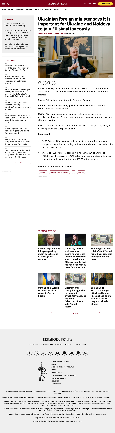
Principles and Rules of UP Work (63, 375)
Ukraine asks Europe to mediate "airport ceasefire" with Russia (48, 291)
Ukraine (81, 172)
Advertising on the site (60, 361)
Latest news (10, 60)
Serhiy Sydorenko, (46, 33)
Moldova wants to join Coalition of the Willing (14, 24)
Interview (29, 10)
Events (53, 364)
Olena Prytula (75, 414)
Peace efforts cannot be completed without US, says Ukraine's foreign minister (17, 141)
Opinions (20, 10)
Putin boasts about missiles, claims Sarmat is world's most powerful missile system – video (18, 119)
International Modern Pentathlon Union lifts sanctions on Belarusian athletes (16, 79)
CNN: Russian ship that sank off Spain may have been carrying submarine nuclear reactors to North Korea (17, 153)
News (4, 10)
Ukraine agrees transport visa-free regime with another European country (18, 131)
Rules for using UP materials (62, 367)
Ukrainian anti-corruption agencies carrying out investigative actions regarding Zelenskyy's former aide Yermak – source (75, 297)
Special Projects (52, 10)
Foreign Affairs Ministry (59, 172)
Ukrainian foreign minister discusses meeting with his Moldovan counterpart (16, 46)
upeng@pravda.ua (99, 414)
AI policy (54, 370)
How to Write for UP (59, 378)
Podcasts (39, 10)
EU (73, 172)
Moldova (43, 172)
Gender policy (56, 372)
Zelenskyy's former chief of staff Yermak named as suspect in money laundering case (101, 254)
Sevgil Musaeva (51, 414)
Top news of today (47, 231)
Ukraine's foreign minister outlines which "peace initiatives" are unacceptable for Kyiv (18, 105)
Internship (55, 381)
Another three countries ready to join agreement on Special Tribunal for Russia (17, 68)
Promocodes (56, 384)
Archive (64, 10)
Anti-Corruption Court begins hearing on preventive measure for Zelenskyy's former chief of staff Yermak (17, 92)
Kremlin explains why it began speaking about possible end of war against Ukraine (49, 254)
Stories (11, 10)
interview (63, 100)
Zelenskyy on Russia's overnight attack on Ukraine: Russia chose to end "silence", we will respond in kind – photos (101, 295)
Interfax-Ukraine (88, 397)
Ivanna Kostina (60, 33)
